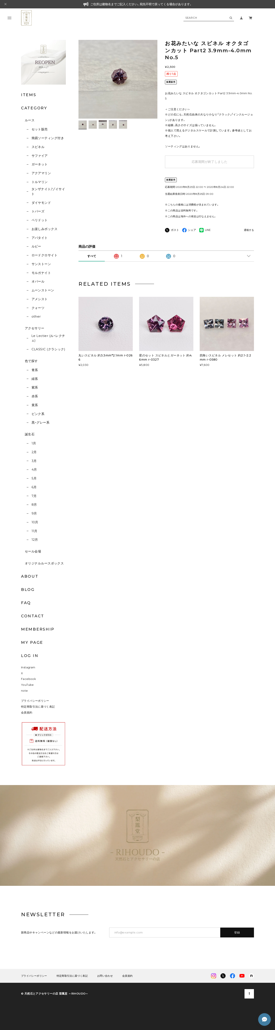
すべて (91, 256)
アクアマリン (41, 173)
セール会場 (33, 551)
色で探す (31, 361)
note (24, 690)
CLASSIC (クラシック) (48, 349)
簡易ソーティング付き (48, 138)
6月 (34, 487)
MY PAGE (32, 642)
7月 (34, 496)
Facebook (28, 679)
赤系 (35, 396)
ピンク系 (38, 414)
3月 (34, 461)
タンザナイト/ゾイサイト (48, 191)
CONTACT (32, 616)
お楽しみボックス (45, 229)
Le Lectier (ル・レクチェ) (48, 338)
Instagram (28, 667)
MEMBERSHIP (37, 629)
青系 (35, 370)
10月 (35, 522)
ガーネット (40, 164)
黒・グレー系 (41, 422)
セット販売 (40, 129)
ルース (30, 120)
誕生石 (30, 434)
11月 (34, 531)
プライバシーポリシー (35, 700)
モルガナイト (41, 273)
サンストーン (41, 264)
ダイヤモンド (41, 203)
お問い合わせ (105, 976)
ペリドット (40, 220)
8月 (34, 504)
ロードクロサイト (45, 255)
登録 (237, 932)
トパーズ (38, 211)
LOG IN (29, 655)
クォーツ (38, 308)
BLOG (28, 589)
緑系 (35, 379)
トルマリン (40, 182)
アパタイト (40, 238)
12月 (35, 540)
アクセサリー (34, 328)
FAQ (26, 603)
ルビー (36, 246)
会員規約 (26, 712)
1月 (34, 443)
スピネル (38, 147)
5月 (34, 478)
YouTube (27, 684)
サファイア (40, 156)
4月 (34, 469)
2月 (34, 452)
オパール (38, 281)
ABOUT (30, 576)
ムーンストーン (43, 290)
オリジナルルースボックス (44, 563)
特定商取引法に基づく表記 (38, 706)
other (36, 316)
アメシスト (40, 299)
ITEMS (28, 95)
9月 (34, 513)
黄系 (35, 405)
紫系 (35, 387)
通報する (249, 230)
